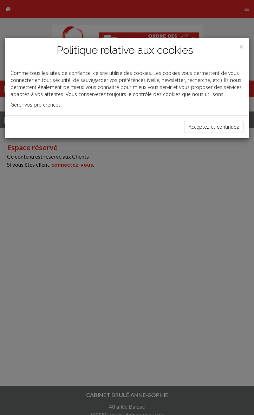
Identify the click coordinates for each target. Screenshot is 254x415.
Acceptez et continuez (214, 126)
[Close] (241, 47)
